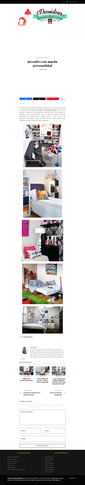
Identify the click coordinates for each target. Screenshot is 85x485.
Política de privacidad (19, 480)
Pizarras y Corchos (49, 463)
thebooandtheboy (28, 337)
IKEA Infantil (11, 465)
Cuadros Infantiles (49, 465)
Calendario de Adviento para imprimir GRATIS (31, 393)
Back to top (73, 478)
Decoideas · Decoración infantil (15, 478)
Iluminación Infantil (49, 469)
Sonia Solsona (43, 69)
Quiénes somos (54, 478)
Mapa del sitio (39, 480)
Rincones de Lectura (12, 461)
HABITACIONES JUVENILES (42, 57)
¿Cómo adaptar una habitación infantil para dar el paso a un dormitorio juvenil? (58, 381)
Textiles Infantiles (49, 471)
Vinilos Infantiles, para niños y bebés (16, 469)
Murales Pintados (49, 457)
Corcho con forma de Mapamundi (53, 393)
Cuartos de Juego (12, 459)
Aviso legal (10, 480)
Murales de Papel (49, 459)
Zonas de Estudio (12, 463)
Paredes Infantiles (12, 467)
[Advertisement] (42, 36)
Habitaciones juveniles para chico (26, 379)
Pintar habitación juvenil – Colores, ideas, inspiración (42, 380)
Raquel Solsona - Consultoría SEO (51, 480)
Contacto (61, 478)
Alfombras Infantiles (50, 467)
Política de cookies (30, 480)
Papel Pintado (48, 461)
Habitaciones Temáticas (13, 457)
